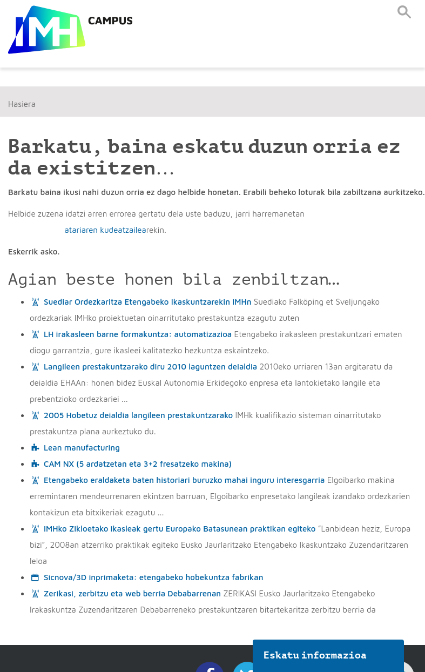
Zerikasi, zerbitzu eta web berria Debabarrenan (132, 593)
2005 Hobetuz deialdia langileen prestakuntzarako (138, 415)
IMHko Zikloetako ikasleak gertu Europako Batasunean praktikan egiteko (179, 528)
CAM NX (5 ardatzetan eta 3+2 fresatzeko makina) (138, 463)
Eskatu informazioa (315, 655)
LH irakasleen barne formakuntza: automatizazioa (138, 334)
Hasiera (22, 104)
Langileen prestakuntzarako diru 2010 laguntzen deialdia (150, 366)
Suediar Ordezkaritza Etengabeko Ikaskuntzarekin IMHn (148, 301)
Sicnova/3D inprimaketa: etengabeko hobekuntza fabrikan (153, 577)
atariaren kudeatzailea (105, 229)
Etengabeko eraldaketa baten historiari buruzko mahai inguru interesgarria (184, 480)
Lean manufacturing (82, 447)
